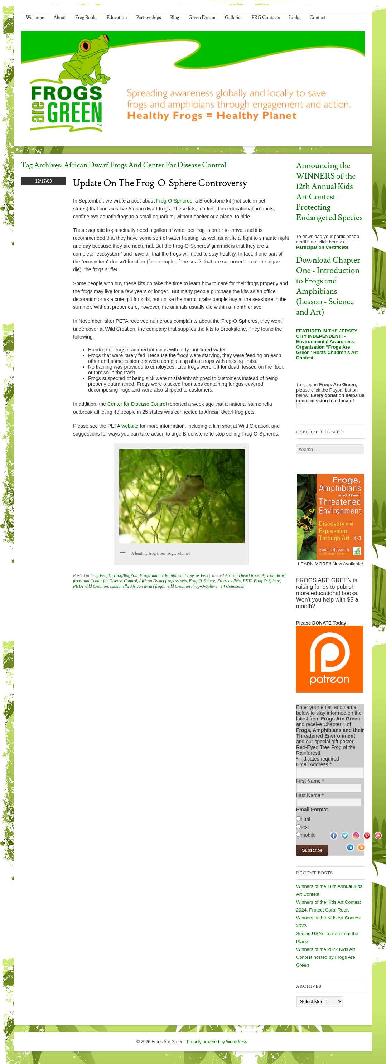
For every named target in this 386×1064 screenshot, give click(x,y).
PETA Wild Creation (90, 586)
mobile (308, 835)
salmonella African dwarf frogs (137, 586)
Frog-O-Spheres (174, 201)
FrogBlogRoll (125, 575)
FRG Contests (266, 17)
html (305, 819)
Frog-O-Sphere (202, 580)
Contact (317, 17)
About (59, 17)
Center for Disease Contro (136, 404)
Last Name (310, 795)
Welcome (35, 17)
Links (294, 17)
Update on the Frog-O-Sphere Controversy (160, 183)
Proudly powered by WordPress (217, 1041)
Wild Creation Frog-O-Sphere (191, 586)
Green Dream (202, 17)
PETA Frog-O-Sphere (261, 580)
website (130, 426)
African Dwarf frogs (242, 575)
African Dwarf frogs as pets (163, 580)
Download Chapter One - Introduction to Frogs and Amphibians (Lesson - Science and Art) (328, 286)
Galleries (233, 17)
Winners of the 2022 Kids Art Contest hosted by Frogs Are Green (325, 957)
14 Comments (232, 586)
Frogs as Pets (196, 575)
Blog (174, 17)
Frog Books (86, 17)
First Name (310, 781)
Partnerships (148, 17)
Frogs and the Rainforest (161, 575)
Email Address (314, 764)
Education (117, 17)
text (305, 827)
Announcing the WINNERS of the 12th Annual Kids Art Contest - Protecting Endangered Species (329, 192)
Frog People (101, 575)
